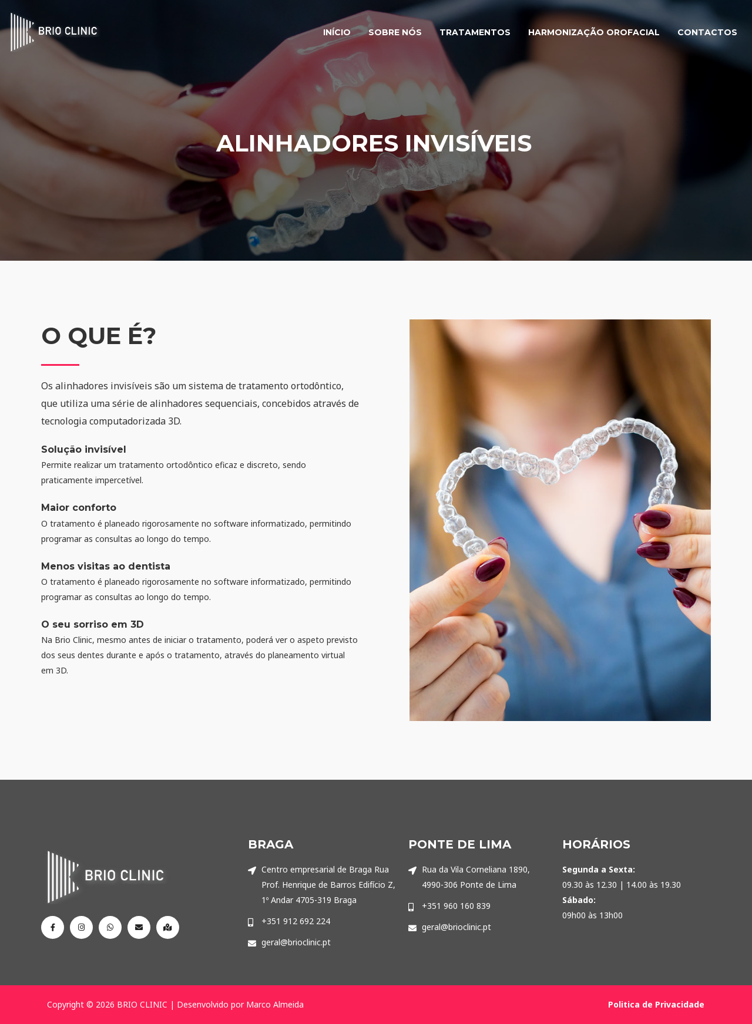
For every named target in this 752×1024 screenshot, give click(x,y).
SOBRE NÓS (395, 32)
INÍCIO (337, 32)
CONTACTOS (707, 32)
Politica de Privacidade (656, 1004)
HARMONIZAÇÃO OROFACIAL (594, 32)
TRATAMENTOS (475, 32)
